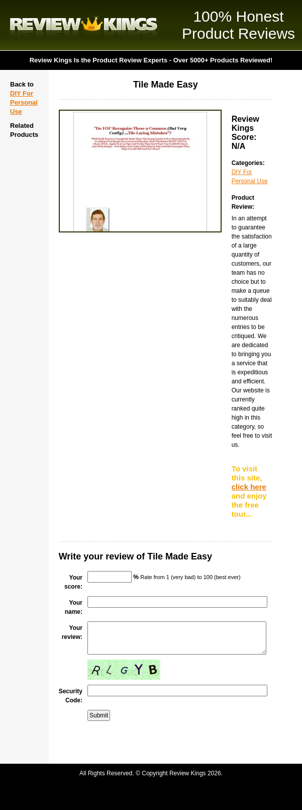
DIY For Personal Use (24, 102)
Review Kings (83, 25)
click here (249, 486)
